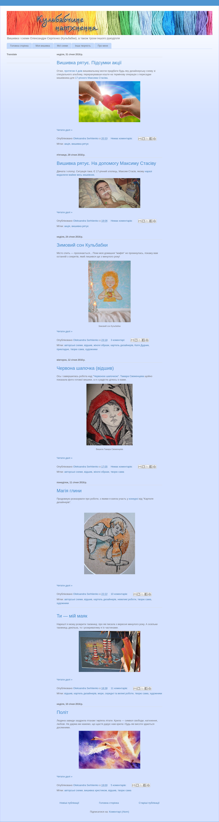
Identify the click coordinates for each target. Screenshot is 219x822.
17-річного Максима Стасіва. (91, 77)
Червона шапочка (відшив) (85, 368)
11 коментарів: (119, 688)
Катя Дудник (141, 345)
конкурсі (133, 498)
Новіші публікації (69, 802)
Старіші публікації (149, 802)
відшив (88, 345)
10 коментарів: (119, 594)
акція (67, 143)
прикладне (63, 349)
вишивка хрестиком (95, 790)
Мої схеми (62, 45)
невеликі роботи (127, 599)
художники (91, 349)
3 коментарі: (118, 340)
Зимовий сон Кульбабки (82, 245)
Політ (62, 712)
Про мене (103, 45)
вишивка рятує (80, 143)
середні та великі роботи (119, 693)
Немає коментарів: (122, 138)
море (101, 693)
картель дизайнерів (122, 345)
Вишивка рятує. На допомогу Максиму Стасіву (106, 163)
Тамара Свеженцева (132, 376)
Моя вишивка (43, 45)
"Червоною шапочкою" (106, 376)
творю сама (77, 349)
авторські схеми (73, 345)
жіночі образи (101, 345)
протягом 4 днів (73, 70)
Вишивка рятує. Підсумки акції (89, 62)
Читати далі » (64, 130)
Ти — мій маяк (72, 615)
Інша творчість (83, 45)
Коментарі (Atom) (119, 811)
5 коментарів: (119, 785)
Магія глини (69, 490)
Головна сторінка (19, 45)
